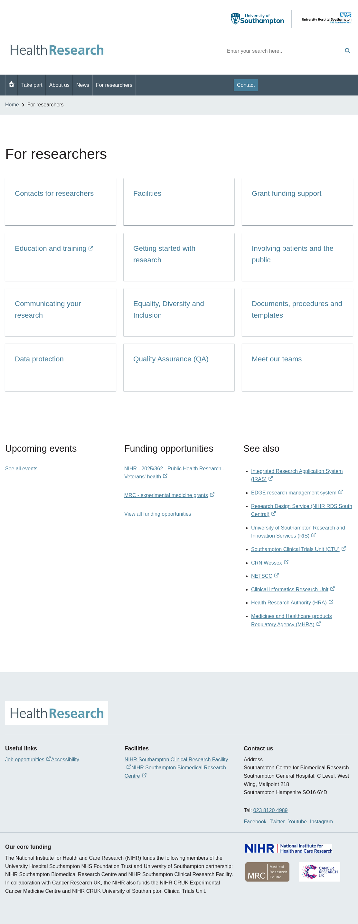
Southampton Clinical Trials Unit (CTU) (298, 549)
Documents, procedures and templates (297, 309)
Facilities (147, 193)
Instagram (321, 821)
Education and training (54, 249)
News (82, 85)
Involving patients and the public (293, 254)
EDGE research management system (297, 492)
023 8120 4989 (270, 810)
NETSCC (265, 576)
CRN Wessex (270, 563)
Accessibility (65, 759)
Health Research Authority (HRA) (292, 602)
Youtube (297, 821)
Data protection (39, 359)
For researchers (114, 85)
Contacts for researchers (54, 193)
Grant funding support (287, 193)
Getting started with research (164, 254)
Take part (31, 85)
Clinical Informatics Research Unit (293, 589)
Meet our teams (277, 359)
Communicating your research (48, 309)
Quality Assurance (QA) (171, 359)
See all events (21, 468)
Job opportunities (28, 759)
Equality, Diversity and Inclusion (168, 309)
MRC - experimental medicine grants (169, 495)
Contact (246, 85)
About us (59, 85)
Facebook (255, 821)
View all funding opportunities (157, 514)
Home (12, 104)
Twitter (277, 821)
